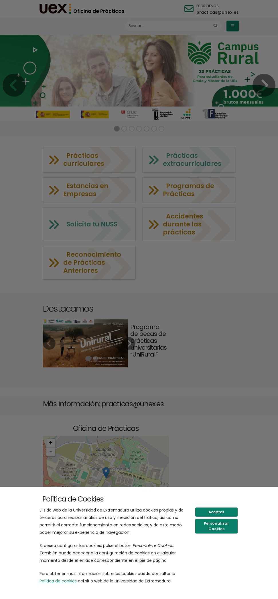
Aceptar (216, 512)
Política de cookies (58, 581)
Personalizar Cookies (216, 526)
